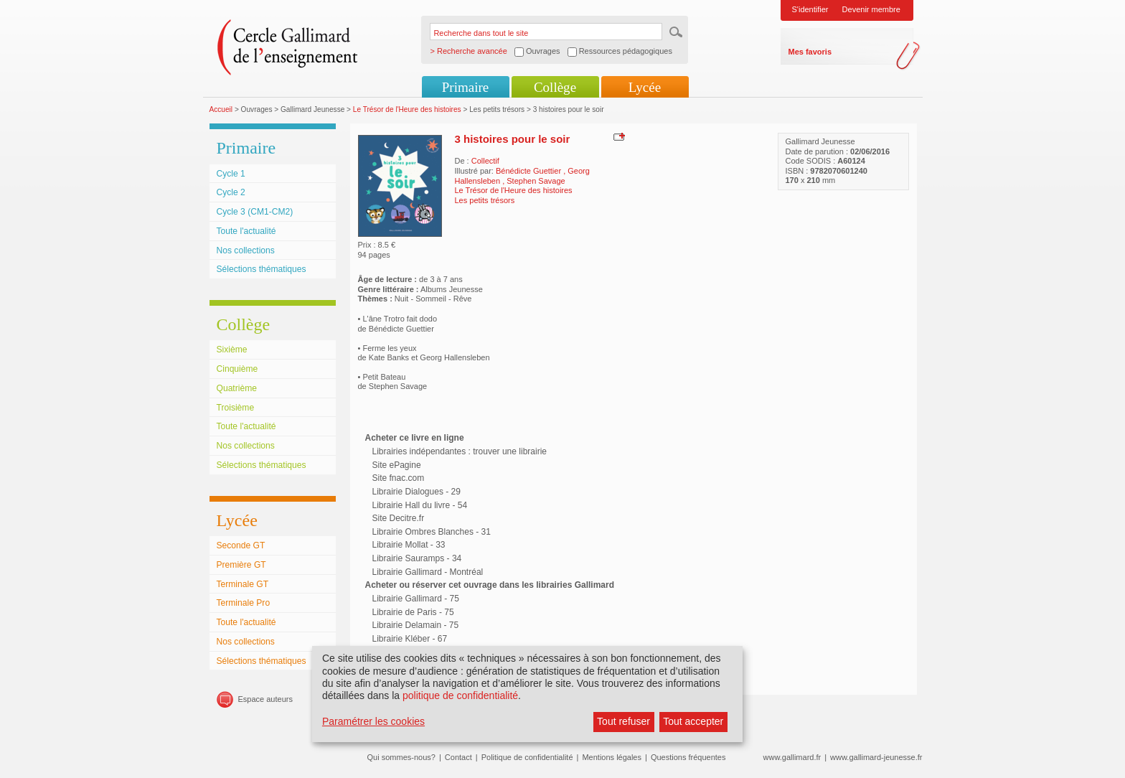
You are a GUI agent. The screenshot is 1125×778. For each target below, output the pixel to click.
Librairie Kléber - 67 (410, 639)
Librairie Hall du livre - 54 (420, 505)
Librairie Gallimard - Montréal (428, 572)
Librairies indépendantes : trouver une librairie (459, 451)
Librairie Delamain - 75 (415, 625)
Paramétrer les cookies (373, 721)
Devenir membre (871, 9)
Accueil (221, 109)
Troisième (236, 408)
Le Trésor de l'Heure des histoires (407, 109)
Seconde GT (241, 545)
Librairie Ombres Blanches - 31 (431, 532)
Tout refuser (623, 721)
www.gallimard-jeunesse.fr (876, 757)
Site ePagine (396, 465)
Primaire (465, 87)
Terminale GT (243, 584)
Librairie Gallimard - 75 (415, 599)
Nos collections (246, 250)
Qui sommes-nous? (401, 757)
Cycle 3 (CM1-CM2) (255, 212)
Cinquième (237, 369)
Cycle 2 (231, 192)
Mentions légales (611, 757)
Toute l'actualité (246, 231)
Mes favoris (810, 51)
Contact (458, 757)
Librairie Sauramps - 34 (417, 558)
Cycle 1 (231, 174)
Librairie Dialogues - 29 (416, 492)
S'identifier (810, 9)
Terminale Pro (243, 603)
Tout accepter (693, 721)
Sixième (232, 350)
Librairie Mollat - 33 (409, 545)
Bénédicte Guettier (529, 171)
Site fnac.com (398, 478)
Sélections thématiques (261, 269)
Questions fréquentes (688, 757)
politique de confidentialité (460, 695)
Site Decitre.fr (398, 518)
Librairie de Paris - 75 (413, 612)
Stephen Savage (536, 181)
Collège (555, 87)
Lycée (645, 87)
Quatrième (237, 388)
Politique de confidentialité (527, 757)
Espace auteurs (265, 699)
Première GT (241, 565)
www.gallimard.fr (792, 757)
